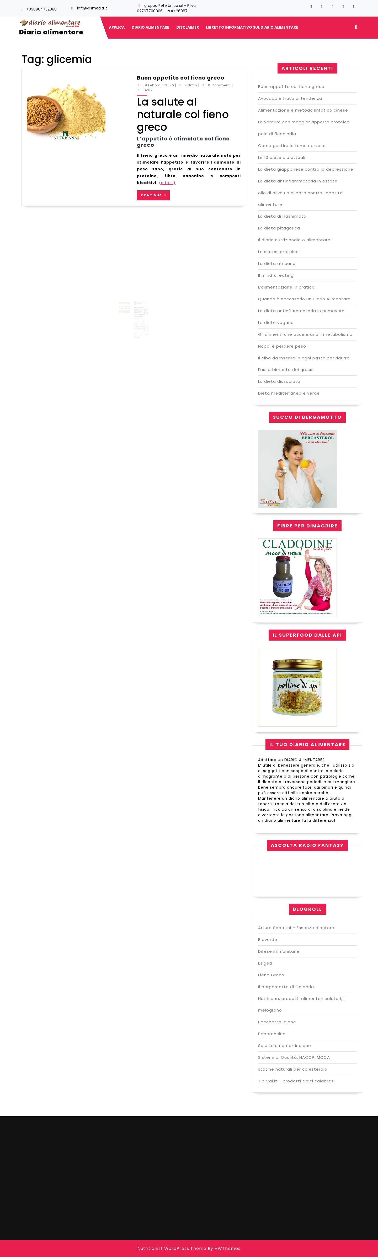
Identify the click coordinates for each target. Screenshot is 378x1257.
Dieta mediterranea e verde (289, 393)
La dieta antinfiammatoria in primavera (301, 310)
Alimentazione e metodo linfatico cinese (303, 110)
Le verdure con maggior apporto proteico (304, 122)
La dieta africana (277, 263)
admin (191, 85)
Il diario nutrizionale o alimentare (294, 240)
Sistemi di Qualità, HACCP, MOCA (294, 1057)
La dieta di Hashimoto (282, 216)
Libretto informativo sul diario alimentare (252, 27)
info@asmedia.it (92, 8)
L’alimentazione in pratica (286, 287)
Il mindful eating (276, 275)
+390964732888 (41, 9)
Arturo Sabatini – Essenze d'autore (296, 927)
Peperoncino (272, 1033)
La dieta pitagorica (279, 228)
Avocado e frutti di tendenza (290, 98)
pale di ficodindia (277, 134)
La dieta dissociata (279, 381)
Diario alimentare (51, 32)
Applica (117, 27)
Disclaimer (187, 27)
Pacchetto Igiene (277, 1022)
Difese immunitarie (279, 951)
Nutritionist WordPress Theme (171, 1248)
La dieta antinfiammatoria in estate (298, 181)
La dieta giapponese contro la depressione (305, 169)
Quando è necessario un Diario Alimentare (304, 299)
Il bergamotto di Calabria (286, 986)
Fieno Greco (271, 975)
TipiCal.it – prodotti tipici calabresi (296, 1081)
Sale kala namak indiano (284, 1045)
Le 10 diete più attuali (281, 157)
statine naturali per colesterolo (292, 1069)
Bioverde (267, 939)
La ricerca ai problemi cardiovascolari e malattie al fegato (139, 311)
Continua (155, 195)
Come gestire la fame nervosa (292, 145)
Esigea (265, 963)
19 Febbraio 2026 (158, 85)
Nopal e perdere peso (282, 346)
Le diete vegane (276, 322)
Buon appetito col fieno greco (180, 77)
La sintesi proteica (278, 251)
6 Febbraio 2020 (136, 312)
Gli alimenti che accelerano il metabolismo (305, 334)
